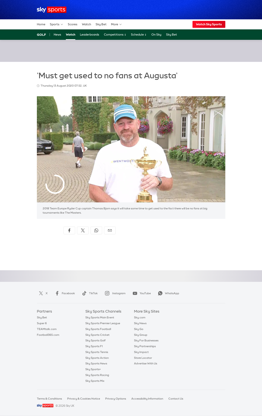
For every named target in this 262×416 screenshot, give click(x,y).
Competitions (115, 34)
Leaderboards (89, 34)
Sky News (140, 323)
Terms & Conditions (49, 398)
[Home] (51, 10)
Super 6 (42, 323)
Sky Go (138, 329)
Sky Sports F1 (94, 346)
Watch (86, 24)
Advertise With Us (145, 363)
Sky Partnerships (145, 346)
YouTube (141, 293)
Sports (56, 24)
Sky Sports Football (98, 329)
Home (41, 24)
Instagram (114, 293)
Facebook (64, 293)
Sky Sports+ (93, 369)
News (57, 34)
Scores (72, 24)
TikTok (89, 293)
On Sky (156, 34)
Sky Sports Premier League (102, 323)
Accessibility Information (147, 398)
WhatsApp (167, 293)
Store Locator (143, 357)
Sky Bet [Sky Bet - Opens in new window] (171, 34)
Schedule (139, 34)
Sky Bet (101, 24)
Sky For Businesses (146, 340)
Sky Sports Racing (97, 375)
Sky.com (139, 317)
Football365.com (48, 334)
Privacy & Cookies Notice (83, 398)
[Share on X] (83, 230)
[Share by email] (110, 230)
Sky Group (140, 334)
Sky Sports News (96, 363)
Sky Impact (141, 352)
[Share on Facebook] (69, 230)
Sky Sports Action (97, 357)
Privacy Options (115, 398)
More (116, 24)
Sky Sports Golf (95, 340)
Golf (41, 34)
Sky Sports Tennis (96, 352)
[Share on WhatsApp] (96, 230)
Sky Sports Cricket (97, 334)
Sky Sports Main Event (99, 317)
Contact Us (175, 398)
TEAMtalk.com (47, 329)
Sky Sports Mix (94, 380)
